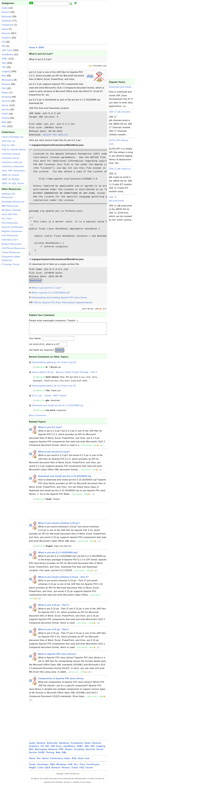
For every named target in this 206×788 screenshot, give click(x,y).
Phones (66, 770)
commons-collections (13, 166)
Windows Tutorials (11, 210)
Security (6, 101)
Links (41, 770)
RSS (74, 761)
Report (5, 92)
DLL (76, 767)
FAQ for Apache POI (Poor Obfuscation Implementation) (62, 302)
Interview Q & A (10, 240)
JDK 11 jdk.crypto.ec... (121, 169)
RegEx (32, 770)
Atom (81, 761)
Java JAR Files (10, 214)
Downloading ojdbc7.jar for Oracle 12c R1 (54, 388)
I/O (3, 42)
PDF (4, 88)
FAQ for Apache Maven (14, 149)
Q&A (47, 770)
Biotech (6, 12)
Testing (5, 118)
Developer (43, 767)
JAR (70, 767)
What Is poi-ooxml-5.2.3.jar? (46, 288)
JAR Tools (7, 50)
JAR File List (8, 141)
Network (6, 84)
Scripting (6, 97)
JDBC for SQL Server (13, 183)
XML (4, 126)
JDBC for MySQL (11, 179)
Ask (87, 761)
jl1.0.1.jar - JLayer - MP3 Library (49, 398)
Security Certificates (12, 227)
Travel (74, 770)
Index (67, 761)
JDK (4, 63)
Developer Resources (13, 202)
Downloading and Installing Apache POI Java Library (59, 297)
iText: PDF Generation (13, 171)
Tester (32, 767)
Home (32, 47)
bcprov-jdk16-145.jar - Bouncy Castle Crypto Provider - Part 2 (64, 375)
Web (4, 122)
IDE (4, 46)
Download (35, 280)
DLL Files (7, 218)
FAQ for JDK (8, 145)
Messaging (7, 80)
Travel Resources (11, 252)
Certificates (93, 767)
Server (5, 105)
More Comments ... (39, 418)
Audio (5, 8)
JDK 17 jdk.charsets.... (121, 112)
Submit (59, 352)
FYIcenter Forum (10, 264)
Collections (56, 761)
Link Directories (10, 235)
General (6, 33)
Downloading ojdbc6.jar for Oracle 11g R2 (54, 365)
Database (7, 21)
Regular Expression (12, 231)
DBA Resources (10, 206)
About (45, 761)
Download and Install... (121, 87)
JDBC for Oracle (10, 175)
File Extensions (10, 223)
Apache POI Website (55, 134)
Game (5, 29)
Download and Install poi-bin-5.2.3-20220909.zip (57, 408)
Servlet (5, 109)
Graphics (6, 38)
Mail (4, 76)
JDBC (5, 59)
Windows (61, 767)
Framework (7, 25)
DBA (52, 767)
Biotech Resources (12, 244)
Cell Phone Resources (13, 248)
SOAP (5, 114)
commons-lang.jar (11, 154)
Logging (6, 71)
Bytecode (7, 16)
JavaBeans (7, 54)
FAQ (82, 770)
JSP (4, 67)
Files (82, 767)
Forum (89, 770)
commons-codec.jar (12, 162)
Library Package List (12, 137)
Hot (39, 761)
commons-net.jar (10, 158)
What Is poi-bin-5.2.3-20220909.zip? (51, 293)
